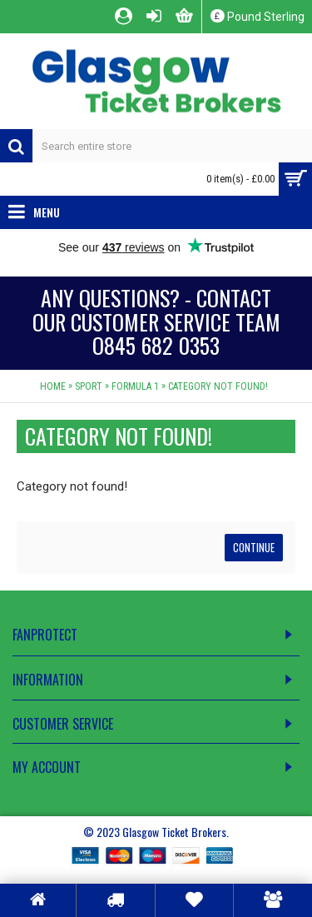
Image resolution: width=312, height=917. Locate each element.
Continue (254, 547)
